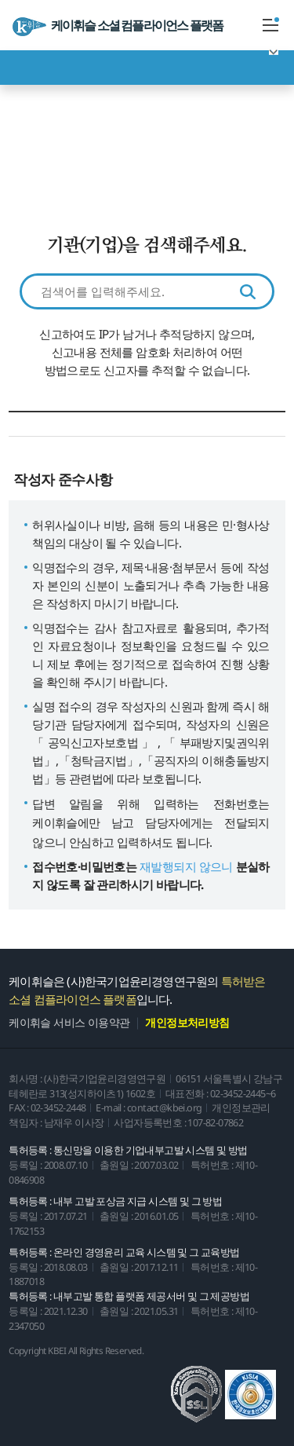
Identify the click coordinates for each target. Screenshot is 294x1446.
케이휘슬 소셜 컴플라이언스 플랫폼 (118, 26)
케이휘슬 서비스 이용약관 (69, 1023)
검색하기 (247, 291)
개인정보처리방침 (187, 1023)
